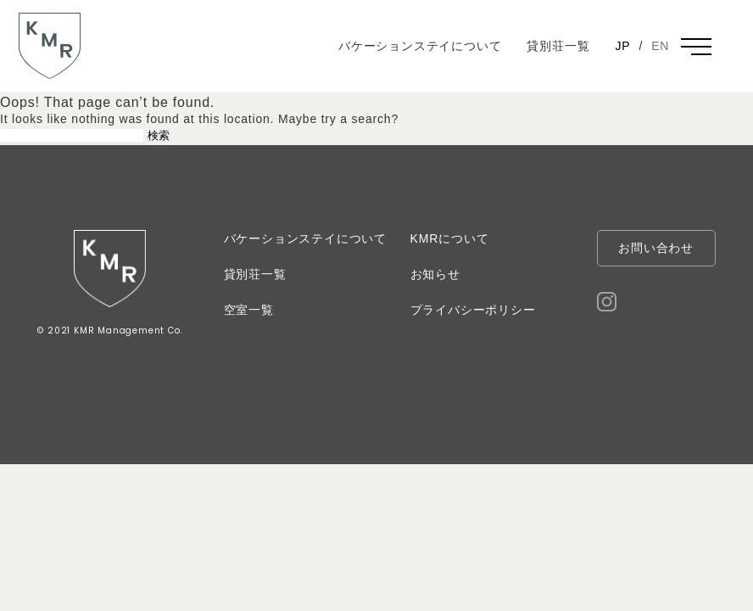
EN (660, 46)
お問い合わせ (656, 248)
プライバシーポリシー (473, 310)
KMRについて (449, 238)
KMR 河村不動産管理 (47, 78)
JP (622, 46)
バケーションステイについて (419, 46)
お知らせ (435, 274)
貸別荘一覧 (558, 46)
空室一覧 (249, 310)
